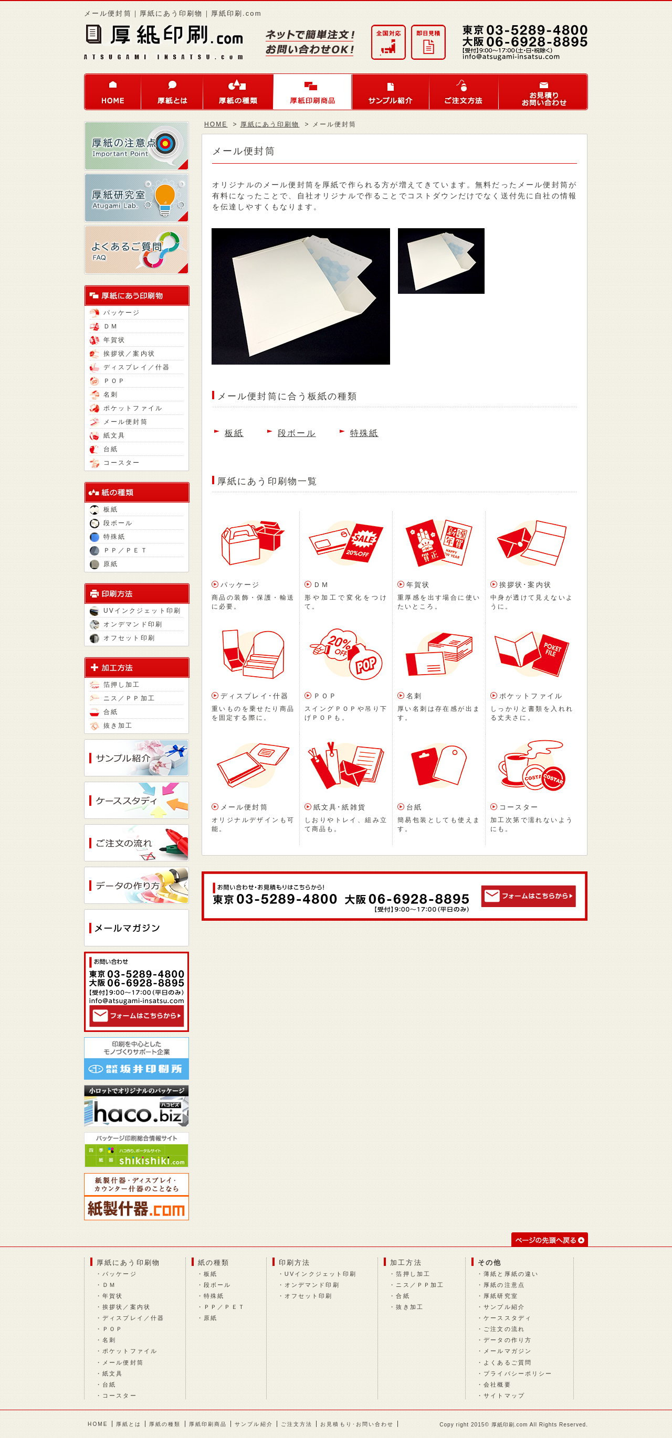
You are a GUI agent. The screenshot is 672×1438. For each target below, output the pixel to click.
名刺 (104, 394)
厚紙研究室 (501, 1296)
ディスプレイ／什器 (130, 367)
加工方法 (406, 1262)
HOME (112, 91)
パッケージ (115, 312)
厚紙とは (172, 91)
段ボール (111, 523)
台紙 (104, 449)
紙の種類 (213, 1262)
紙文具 (107, 435)
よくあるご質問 (508, 1362)
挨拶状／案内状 (122, 353)
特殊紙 (107, 536)
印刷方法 (294, 1262)
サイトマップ (504, 1395)
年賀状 (107, 340)
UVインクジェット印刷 (135, 610)
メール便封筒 (119, 421)
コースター (115, 462)
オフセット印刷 (122, 638)
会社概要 (497, 1384)
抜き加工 (111, 725)
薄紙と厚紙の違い (511, 1274)
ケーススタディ (508, 1318)
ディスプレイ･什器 (254, 696)
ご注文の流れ (504, 1329)
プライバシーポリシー (518, 1373)
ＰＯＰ (107, 381)
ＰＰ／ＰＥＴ (119, 550)
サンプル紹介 (390, 91)
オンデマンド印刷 (126, 624)
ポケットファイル (126, 408)
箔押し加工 (115, 684)
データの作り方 (508, 1340)
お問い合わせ (543, 91)
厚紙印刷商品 (313, 91)
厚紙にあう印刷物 (270, 124)
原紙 (104, 564)
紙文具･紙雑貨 (339, 807)
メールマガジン (508, 1351)
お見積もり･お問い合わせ (357, 1424)
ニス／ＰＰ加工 (122, 698)
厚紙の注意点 (504, 1285)
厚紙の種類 (238, 91)
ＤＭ (104, 326)
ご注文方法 (464, 91)
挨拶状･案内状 (525, 585)
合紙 (104, 712)
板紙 (104, 509)
